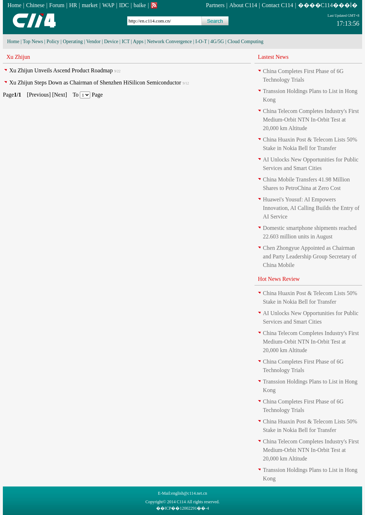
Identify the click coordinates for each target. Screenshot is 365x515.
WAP (108, 5)
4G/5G (217, 41)
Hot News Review (279, 279)
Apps (138, 41)
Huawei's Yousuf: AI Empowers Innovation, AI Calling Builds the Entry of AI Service (311, 208)
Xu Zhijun (18, 57)
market (89, 5)
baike (140, 5)
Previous (39, 95)
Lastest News (273, 57)
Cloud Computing (245, 41)
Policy (53, 41)
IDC (124, 5)
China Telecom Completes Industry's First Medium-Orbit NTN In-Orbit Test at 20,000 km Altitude (311, 119)
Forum (57, 5)
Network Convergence (169, 41)
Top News (33, 41)
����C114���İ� (328, 5)
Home (14, 5)
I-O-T (201, 41)
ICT (125, 41)
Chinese (35, 5)
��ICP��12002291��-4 (182, 508)
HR (73, 5)
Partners (215, 5)
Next (59, 95)
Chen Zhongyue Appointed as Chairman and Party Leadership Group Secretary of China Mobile (310, 256)
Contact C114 (277, 5)
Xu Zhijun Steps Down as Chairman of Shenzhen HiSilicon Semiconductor (95, 82)
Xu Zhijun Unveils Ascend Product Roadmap (61, 70)
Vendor (93, 41)
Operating (73, 41)
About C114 (243, 5)
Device (111, 41)
